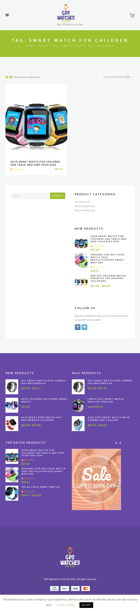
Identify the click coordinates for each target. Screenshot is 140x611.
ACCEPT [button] (86, 605)
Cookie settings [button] (65, 604)
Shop (43, 46)
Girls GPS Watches (85, 210)
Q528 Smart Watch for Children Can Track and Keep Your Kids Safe (35, 164)
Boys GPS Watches (85, 206)
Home (31, 46)
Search (57, 196)
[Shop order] (117, 77)
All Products (82, 202)
